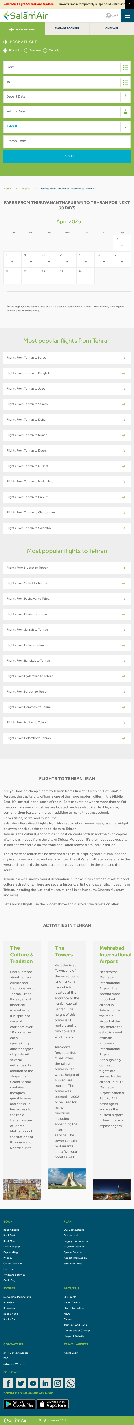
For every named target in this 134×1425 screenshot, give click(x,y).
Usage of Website (74, 1336)
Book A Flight (11, 1230)
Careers (68, 1319)
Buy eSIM (8, 1303)
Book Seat (9, 1235)
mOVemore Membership (17, 1297)
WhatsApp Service (14, 1275)
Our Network (71, 1235)
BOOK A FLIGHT (22, 30)
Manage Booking (67, 28)
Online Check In (12, 1264)
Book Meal (9, 1241)
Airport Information (75, 1258)
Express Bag (10, 1252)
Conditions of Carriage (77, 1331)
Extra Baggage (11, 1247)
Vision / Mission (73, 1303)
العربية (112, 15)
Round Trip (12, 50)
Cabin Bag (9, 1280)
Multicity (51, 50)
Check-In (111, 28)
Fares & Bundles (73, 1264)
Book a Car (9, 1319)
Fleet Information (74, 1308)
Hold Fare (8, 1269)
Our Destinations (74, 1230)
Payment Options (74, 1247)
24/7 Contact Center (15, 1353)
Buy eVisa (9, 1308)
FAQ (5, 1358)
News (67, 1314)
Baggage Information (76, 1241)
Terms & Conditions (75, 1325)
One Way (32, 50)
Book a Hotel (10, 1314)
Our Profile (70, 1297)
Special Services (73, 1252)
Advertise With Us (14, 1364)
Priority (7, 1258)
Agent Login (71, 1353)
